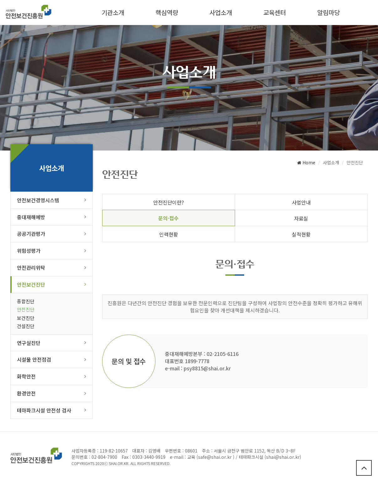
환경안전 (26, 393)
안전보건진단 (31, 284)
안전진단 (25, 309)
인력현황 (168, 234)
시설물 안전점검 (34, 359)
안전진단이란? (168, 202)
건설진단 (25, 326)
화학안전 (26, 376)
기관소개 (113, 12)
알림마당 (328, 12)
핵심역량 (166, 12)
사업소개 (220, 12)
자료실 (301, 218)
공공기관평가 (31, 233)
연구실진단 (28, 343)
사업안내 (301, 202)
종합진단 (25, 301)
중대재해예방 (31, 217)
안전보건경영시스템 (38, 200)
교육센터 (274, 12)
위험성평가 (28, 250)
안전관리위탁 (31, 267)
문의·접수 (168, 218)
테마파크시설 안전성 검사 (44, 410)
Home (306, 162)
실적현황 (301, 234)
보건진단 (25, 318)
